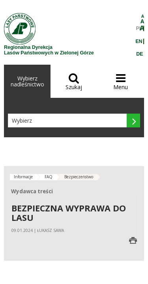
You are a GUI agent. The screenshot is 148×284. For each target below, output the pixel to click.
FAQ (48, 176)
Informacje (23, 176)
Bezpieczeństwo (78, 176)
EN (138, 41)
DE (139, 54)
